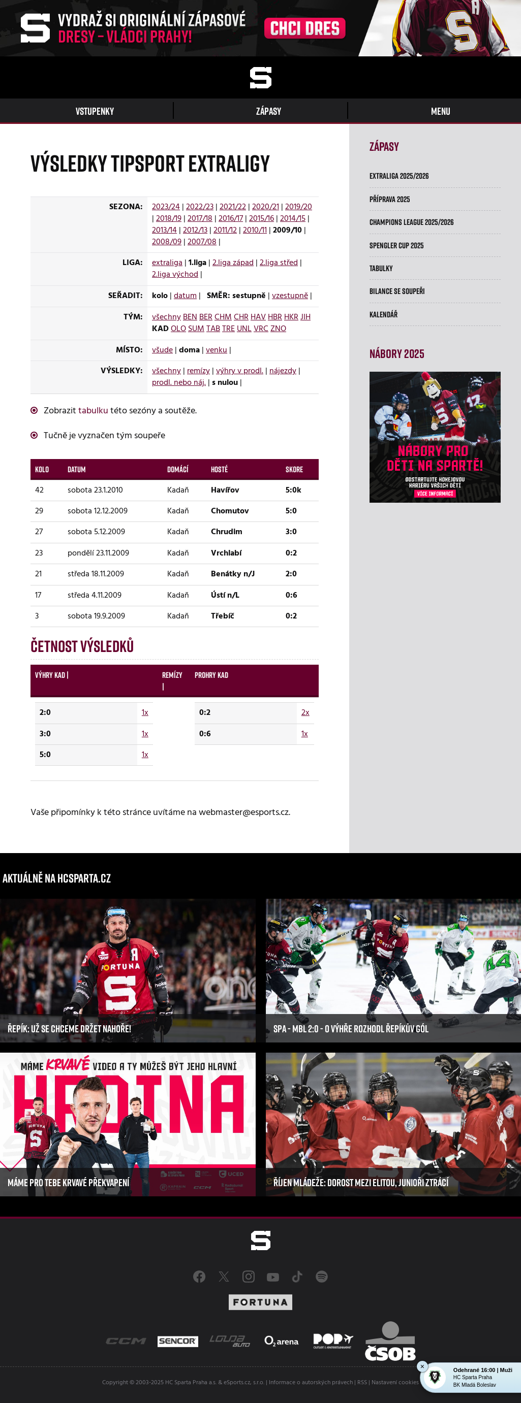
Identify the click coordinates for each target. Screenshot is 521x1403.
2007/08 (202, 242)
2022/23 (199, 207)
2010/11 (255, 230)
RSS (362, 1383)
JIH (305, 317)
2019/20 (298, 207)
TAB (213, 329)
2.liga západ (233, 263)
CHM (223, 317)
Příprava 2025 (390, 199)
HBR (275, 317)
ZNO (278, 329)
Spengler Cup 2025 (397, 245)
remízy (198, 371)
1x (145, 713)
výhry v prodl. (239, 371)
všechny (166, 317)
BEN (190, 317)
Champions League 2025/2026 (412, 222)
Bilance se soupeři (397, 291)
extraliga (167, 263)
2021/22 (233, 207)
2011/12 (225, 230)
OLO (178, 329)
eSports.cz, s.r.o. (244, 1383)
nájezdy (282, 371)
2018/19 (168, 218)
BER (205, 317)
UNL (244, 329)
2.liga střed (279, 263)
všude (162, 350)
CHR (241, 317)
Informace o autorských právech (311, 1383)
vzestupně (290, 296)
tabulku (93, 411)
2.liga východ (175, 274)
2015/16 (261, 218)
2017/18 (200, 218)
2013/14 (164, 230)
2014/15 (292, 218)
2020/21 (265, 207)
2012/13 (195, 230)
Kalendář (383, 314)
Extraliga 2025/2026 (399, 176)
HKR (291, 317)
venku (216, 350)
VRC (261, 329)
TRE (228, 329)
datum (185, 296)
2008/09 (166, 242)
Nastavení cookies (395, 1383)
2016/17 (231, 218)
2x (305, 713)
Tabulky (381, 268)
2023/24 (166, 207)
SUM (196, 329)
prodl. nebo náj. (179, 382)
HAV (258, 317)
